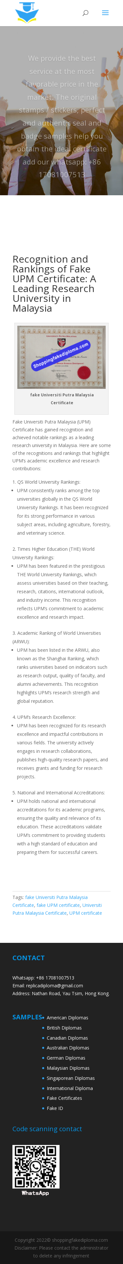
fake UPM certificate (58, 905)
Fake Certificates (64, 1098)
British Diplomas (64, 1028)
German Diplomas (66, 1058)
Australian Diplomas (68, 1048)
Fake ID (55, 1108)
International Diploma (70, 1088)
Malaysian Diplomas (68, 1068)
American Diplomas (67, 1017)
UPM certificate (85, 913)
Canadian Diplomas (67, 1038)
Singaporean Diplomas (71, 1078)
